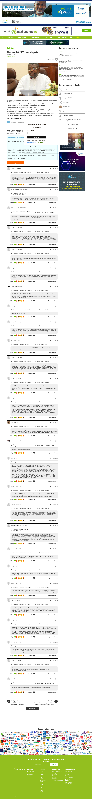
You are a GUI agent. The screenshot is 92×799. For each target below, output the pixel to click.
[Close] (67, 120)
